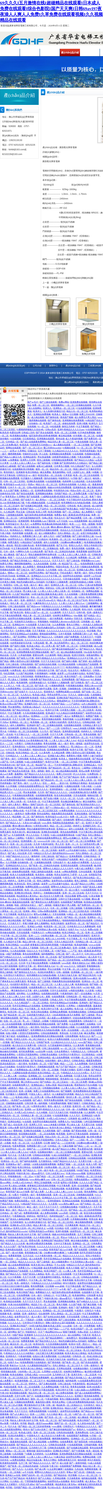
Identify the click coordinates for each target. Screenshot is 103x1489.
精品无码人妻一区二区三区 (61, 441)
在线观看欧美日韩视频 (23, 469)
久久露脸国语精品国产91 (39, 1365)
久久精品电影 (78, 481)
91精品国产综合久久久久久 (34, 1204)
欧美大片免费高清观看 (59, 1039)
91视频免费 (55, 963)
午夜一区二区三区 (25, 685)
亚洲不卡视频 (51, 777)
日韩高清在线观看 (65, 1432)
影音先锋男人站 (16, 1109)
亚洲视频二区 (23, 576)
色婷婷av (68, 618)
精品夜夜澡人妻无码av (28, 896)
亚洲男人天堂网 (28, 460)
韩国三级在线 (64, 655)
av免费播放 (13, 460)
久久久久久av (37, 710)
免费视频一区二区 (87, 557)
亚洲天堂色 (76, 1374)
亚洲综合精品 (44, 1057)
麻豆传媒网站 (89, 801)
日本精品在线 (17, 640)
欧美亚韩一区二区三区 (55, 926)
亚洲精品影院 (30, 457)
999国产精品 (83, 1170)
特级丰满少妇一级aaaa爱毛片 (31, 1173)
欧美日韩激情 (57, 923)
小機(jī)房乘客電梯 (60, 282)
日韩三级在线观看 (17, 606)
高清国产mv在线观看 (21, 1100)
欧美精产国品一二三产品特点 (34, 509)
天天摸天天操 (76, 1033)
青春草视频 (94, 579)
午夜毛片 (67, 877)
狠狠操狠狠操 (40, 960)
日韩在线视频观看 (50, 1033)
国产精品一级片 (57, 597)
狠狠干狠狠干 (74, 1103)
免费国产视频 (92, 716)
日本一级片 (43, 1170)
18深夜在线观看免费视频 (44, 1164)
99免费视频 (25, 1417)
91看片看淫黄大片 (17, 1207)
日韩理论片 (66, 728)
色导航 (9, 1039)
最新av (65, 414)
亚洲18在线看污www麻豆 (85, 978)
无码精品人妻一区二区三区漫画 (36, 1115)
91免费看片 (22, 1280)
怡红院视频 (9, 673)
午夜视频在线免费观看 (23, 795)
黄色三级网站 (43, 880)
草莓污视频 (28, 923)
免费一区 (95, 515)
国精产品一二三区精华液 (63, 1143)
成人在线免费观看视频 (19, 1265)
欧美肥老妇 (96, 1170)
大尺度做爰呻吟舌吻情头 (60, 1045)
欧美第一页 (87, 838)
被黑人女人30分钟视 (56, 938)
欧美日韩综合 (24, 1167)
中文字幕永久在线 (32, 1198)
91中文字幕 (11, 749)
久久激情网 (55, 612)
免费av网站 (64, 402)
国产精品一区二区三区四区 (85, 527)
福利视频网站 (48, 954)
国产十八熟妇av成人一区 (58, 807)
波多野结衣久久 (16, 539)
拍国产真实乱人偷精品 (34, 1274)
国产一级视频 (63, 1130)
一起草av (12, 451)
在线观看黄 (37, 1167)
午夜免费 (33, 679)
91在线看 (27, 1121)
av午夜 (63, 1289)
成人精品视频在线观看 (72, 652)
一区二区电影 (70, 789)
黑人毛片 (25, 524)
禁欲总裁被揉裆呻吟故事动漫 (42, 554)
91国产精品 (81, 835)
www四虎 (24, 944)
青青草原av (10, 496)
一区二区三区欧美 (85, 710)
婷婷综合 (50, 588)
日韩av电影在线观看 (37, 487)
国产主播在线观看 (48, 1383)
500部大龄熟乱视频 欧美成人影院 (47, 594)
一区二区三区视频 (81, 444)
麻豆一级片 (44, 585)
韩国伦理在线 (62, 566)
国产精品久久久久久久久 (23, 1042)
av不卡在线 (62, 521)
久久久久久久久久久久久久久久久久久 (43, 640)
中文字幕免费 (14, 713)
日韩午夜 (81, 612)
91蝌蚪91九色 (22, 551)
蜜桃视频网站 (57, 405)
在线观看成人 (23, 1036)
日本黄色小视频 (62, 466)
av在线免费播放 (31, 957)
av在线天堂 (56, 1371)
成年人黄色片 (14, 804)
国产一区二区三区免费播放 (83, 841)
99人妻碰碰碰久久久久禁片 (85, 539)
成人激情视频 (57, 1377)
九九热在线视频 (41, 563)
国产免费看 (20, 938)
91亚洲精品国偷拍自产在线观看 (42, 746)
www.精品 (43, 1249)
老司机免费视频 (26, 1051)
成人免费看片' (7, 1380)
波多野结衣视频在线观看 (47, 530)
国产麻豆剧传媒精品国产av (65, 649)
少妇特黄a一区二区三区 (29, 1371)
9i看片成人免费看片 (84, 868)
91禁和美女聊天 (41, 826)
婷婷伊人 (77, 826)
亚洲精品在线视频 (71, 1201)
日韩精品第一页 (74, 996)
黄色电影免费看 (92, 1396)
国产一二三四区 (77, 1140)
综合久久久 (32, 951)
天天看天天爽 (25, 1155)
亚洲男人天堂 (36, 1124)
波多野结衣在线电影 (73, 576)
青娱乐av (14, 1365)
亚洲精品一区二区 (81, 1243)
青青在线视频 (90, 734)
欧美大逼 (79, 1008)
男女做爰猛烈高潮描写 (79, 935)
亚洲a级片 (50, 713)
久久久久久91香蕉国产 (27, 557)
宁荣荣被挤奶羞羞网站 (36, 1481)
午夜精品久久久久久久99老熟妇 (56, 606)
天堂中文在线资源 (59, 990)
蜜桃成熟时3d (63, 701)
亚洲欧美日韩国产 (19, 1326)
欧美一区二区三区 (21, 1143)
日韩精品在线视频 (41, 1155)
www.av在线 (94, 944)
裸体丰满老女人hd (81, 963)
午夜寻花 (64, 1387)
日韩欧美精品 (90, 856)
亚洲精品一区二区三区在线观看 (58, 1310)
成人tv (67, 716)
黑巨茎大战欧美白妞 (24, 545)
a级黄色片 (19, 813)
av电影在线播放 (76, 990)
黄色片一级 (71, 597)
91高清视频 (17, 1454)
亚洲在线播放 (81, 813)
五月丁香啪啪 (44, 451)
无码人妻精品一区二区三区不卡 (67, 1365)
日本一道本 (9, 551)
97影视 (83, 1237)
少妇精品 (22, 1076)
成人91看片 (74, 890)
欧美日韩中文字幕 (50, 1008)
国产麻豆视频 (90, 1304)
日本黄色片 (5, 1216)
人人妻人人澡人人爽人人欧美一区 (74, 554)
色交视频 (91, 630)
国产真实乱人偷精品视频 (18, 1219)
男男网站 (32, 637)
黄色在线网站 (19, 798)
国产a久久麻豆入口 (19, 1414)
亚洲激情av (11, 1164)
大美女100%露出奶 (32, 823)
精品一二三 (9, 1097)
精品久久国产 (71, 1408)
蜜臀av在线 (82, 896)
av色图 (50, 1228)
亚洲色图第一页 (16, 737)
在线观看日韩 (96, 1240)
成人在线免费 (35, 1258)
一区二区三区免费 (40, 734)
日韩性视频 (23, 759)
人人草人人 (9, 685)
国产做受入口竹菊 (25, 658)
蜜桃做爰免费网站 (46, 566)
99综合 (81, 597)
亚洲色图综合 (19, 746)
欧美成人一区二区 (71, 1277)
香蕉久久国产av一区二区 (37, 612)
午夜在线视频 (81, 441)
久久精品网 (9, 512)
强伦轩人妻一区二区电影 (78, 1097)
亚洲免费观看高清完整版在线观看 (33, 652)
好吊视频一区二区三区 (84, 435)
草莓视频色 (43, 621)
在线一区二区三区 (67, 569)
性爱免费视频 (19, 1146)
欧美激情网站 (79, 1295)
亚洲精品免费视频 (42, 414)
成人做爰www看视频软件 (59, 1018)
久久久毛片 (75, 1115)
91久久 (83, 929)
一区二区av (28, 1176)
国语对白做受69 (44, 1451)
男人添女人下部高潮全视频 (21, 899)
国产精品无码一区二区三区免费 (54, 1219)
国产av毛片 (33, 402)
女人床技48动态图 (86, 1423)
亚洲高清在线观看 (70, 865)
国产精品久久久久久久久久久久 (46, 579)
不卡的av (4, 722)
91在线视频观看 (93, 429)
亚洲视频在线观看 (46, 438)
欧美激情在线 (82, 984)
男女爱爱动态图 (85, 1149)
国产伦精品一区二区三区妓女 (54, 1082)
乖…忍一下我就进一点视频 (36, 1021)
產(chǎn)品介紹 (70, 52)
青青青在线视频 (78, 1387)
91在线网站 (92, 1429)
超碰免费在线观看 (21, 871)
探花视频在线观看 (28, 1133)
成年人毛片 (49, 536)
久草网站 (22, 451)
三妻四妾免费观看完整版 (91, 594)
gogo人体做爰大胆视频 (84, 728)
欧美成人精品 (39, 694)
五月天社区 (28, 1255)
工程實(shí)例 (90, 52)
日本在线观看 (85, 871)
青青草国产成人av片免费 (18, 1191)
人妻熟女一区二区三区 (11, 911)
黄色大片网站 (38, 588)
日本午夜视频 (65, 634)
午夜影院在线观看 (21, 588)
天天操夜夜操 (73, 1478)
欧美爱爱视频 (73, 1188)
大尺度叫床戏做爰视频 (61, 847)
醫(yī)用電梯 (57, 287)
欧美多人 (56, 414)
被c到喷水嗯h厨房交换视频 (39, 1243)
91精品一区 (72, 914)
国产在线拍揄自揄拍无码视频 (18, 1237)
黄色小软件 (87, 609)
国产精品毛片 (93, 923)
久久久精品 (52, 1414)
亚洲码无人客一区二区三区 (64, 585)
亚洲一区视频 (60, 688)
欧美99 (72, 1344)
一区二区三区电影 (57, 499)
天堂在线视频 (95, 880)
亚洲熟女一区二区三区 (64, 408)
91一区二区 (43, 426)
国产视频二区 (29, 920)
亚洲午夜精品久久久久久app (71, 429)
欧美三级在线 (84, 505)
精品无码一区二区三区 (61, 469)
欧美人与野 (41, 512)
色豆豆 (81, 740)
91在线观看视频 (53, 481)
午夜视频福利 (41, 673)
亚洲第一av (30, 1109)
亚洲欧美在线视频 (36, 481)
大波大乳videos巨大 (46, 600)
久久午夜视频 (14, 1277)
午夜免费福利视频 (58, 1103)
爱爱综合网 (38, 655)
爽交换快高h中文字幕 (21, 990)
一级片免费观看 (55, 618)
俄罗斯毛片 (42, 1216)
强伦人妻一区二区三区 (21, 603)
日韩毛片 (89, 1310)
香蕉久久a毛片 (76, 545)
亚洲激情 (20, 472)
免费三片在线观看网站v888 (46, 1091)
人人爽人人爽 (10, 1076)
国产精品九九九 (87, 649)
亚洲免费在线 (82, 1432)
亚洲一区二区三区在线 (21, 844)
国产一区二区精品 (71, 512)
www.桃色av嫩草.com (40, 1179)
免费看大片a (64, 1121)
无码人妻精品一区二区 (68, 533)
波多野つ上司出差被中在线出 (71, 673)
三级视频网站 (92, 603)
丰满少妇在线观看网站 (19, 1304)
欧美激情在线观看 (9, 1463)
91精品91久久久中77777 (53, 667)
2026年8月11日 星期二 (58, 25)
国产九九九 (18, 1469)
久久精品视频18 (11, 509)
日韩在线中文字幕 (46, 670)
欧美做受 (34, 698)
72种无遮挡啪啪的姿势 (30, 518)
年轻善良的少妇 (61, 490)
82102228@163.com (12, 154)
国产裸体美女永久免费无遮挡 (45, 902)
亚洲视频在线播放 (44, 493)
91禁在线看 (39, 643)
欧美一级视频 (14, 1313)
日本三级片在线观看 (22, 929)
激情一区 (50, 771)
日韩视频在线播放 (51, 1088)
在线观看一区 (31, 533)
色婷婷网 (66, 481)
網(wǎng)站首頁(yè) (10, 53)
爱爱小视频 (17, 1188)
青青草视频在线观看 (45, 545)
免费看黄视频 (15, 1255)
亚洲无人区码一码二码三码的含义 (30, 1039)
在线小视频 (11, 1033)
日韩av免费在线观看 (47, 911)
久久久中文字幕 (79, 1039)
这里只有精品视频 (89, 533)
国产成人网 (40, 1469)
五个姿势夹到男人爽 (90, 844)
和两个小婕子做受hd (92, 755)
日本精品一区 (12, 441)
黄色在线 (60, 438)
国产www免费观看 (45, 1484)
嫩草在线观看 (23, 969)
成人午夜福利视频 (74, 438)
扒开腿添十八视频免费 (32, 478)
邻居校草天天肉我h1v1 (41, 444)
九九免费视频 (59, 624)
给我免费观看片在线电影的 (33, 1362)
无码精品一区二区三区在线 (89, 1176)
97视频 (55, 463)
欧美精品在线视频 (93, 902)
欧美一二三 (75, 524)
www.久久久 (13, 676)
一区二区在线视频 (46, 1133)
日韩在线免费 (89, 688)
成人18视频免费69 (47, 533)
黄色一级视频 (88, 524)
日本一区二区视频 (59, 908)
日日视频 (74, 414)
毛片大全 (12, 1155)
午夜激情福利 (67, 993)
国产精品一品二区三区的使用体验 (30, 768)
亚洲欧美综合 (40, 618)
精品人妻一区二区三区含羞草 (37, 615)
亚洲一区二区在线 (48, 957)
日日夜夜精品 (29, 438)
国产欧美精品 (37, 1060)
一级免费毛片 (71, 1338)
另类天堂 (78, 618)
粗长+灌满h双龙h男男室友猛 (76, 515)
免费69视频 (30, 813)
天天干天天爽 (19, 719)
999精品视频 (33, 780)
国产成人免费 (34, 1048)
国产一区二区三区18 (32, 448)
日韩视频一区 (88, 621)
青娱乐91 (4, 1441)
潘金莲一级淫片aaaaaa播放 (40, 1423)
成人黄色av (41, 499)
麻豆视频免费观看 (84, 1222)
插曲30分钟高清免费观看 (60, 487)
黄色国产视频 (67, 417)
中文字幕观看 (83, 426)
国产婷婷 (83, 661)
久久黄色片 (95, 1332)
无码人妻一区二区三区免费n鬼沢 (56, 948)
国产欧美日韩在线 (27, 1246)
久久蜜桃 (36, 609)
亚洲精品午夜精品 (79, 783)
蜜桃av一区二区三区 (18, 573)
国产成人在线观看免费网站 (33, 441)
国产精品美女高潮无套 (19, 771)
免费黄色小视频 (74, 755)
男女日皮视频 (54, 969)
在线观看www (37, 1158)
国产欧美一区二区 (21, 1106)
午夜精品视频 (44, 819)
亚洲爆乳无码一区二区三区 (37, 704)
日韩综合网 (93, 1051)
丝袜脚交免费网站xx (63, 615)
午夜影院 (60, 1005)
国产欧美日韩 (17, 612)
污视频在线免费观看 (90, 566)
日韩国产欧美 (43, 1042)
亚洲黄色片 (11, 1356)
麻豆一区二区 (86, 859)
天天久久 (72, 694)
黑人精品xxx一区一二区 (82, 746)
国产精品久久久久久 (41, 649)
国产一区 (55, 652)
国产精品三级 (95, 463)
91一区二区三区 (85, 448)
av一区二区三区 (68, 1048)
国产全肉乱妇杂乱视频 (46, 664)
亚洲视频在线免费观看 (73, 420)
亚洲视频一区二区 (9, 948)
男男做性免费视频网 (40, 1377)
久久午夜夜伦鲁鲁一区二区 (46, 1237)
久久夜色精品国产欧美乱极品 (64, 509)
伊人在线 (43, 454)
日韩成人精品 (17, 1008)
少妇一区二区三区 (60, 841)
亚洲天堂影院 (78, 655)
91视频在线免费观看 (24, 1402)
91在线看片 (53, 1411)
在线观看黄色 (75, 1021)
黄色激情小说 (67, 1079)
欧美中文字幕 (52, 710)
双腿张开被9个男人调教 (64, 905)
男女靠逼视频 (44, 457)
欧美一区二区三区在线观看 (86, 475)
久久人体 (45, 527)
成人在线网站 (35, 408)
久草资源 (67, 475)
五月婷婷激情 (17, 1222)
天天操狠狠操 (17, 1289)
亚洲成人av (62, 829)
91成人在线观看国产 (35, 762)
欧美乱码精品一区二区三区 (79, 667)
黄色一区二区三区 (28, 1057)
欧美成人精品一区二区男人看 (41, 646)
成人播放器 (9, 554)
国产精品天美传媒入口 (21, 560)
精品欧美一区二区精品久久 (69, 1405)
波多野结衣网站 (36, 573)
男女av (42, 728)
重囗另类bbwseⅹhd (52, 448)
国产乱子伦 (62, 545)
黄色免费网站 (91, 1191)
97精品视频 (37, 1268)
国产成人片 (21, 554)
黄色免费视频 (37, 1286)
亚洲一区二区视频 (93, 932)
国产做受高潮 (81, 1441)
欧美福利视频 (81, 944)
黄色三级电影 (81, 880)
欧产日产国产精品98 (69, 777)
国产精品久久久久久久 (57, 792)
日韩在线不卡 (59, 862)
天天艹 (41, 1332)
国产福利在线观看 (29, 1161)
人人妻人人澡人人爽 (64, 984)
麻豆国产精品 (31, 1188)
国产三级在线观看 (48, 402)
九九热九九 (26, 694)
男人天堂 (74, 566)
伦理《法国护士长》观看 (79, 472)
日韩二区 (18, 585)
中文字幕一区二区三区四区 (14, 935)
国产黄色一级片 (9, 759)
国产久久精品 (45, 1478)
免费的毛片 (86, 670)
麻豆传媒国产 (56, 716)
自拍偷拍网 (13, 728)
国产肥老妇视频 (79, 1130)
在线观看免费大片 (38, 987)
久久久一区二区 (68, 798)
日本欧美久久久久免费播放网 (81, 926)
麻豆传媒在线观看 (22, 609)
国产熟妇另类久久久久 (50, 679)
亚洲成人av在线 (13, 1475)
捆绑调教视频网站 (23, 563)
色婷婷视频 (17, 533)
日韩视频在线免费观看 (62, 460)
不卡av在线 (59, 1265)
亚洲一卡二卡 (72, 844)
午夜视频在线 (19, 1216)
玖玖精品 (59, 1228)
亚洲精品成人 (90, 765)
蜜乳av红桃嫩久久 (72, 838)
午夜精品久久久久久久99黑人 (75, 1073)
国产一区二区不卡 (75, 954)
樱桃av (26, 804)
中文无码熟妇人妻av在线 (45, 929)
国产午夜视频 (78, 1451)
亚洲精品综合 (10, 521)
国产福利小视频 (18, 646)
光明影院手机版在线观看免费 (55, 1347)
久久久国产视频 (11, 490)
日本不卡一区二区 (17, 487)
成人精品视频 (38, 417)
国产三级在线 (73, 560)
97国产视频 (53, 1063)
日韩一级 (92, 1130)
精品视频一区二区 (21, 816)
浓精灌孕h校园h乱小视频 (64, 457)
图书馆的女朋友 (80, 1258)
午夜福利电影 (66, 944)
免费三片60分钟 (87, 414)
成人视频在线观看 (62, 444)
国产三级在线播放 (67, 1319)
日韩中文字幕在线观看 (70, 899)
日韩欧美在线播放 (33, 743)
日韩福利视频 (90, 1444)
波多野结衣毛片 (22, 1316)
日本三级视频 (17, 762)
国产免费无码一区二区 (77, 737)
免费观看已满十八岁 (32, 536)
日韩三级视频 (51, 759)
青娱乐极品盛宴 (78, 1137)
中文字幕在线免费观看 (11, 615)
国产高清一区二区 (25, 765)
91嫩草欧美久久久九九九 (45, 603)
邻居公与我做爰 (81, 606)
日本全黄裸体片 (62, 1051)
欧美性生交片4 (25, 914)
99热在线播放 (95, 1441)
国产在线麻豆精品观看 (32, 505)
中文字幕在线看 (73, 1286)
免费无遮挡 (13, 542)
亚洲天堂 (95, 935)
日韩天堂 (42, 1045)
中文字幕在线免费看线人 (49, 920)
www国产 (70, 1176)
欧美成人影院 (25, 1432)
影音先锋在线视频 (63, 795)
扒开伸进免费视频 (87, 432)
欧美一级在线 (7, 545)
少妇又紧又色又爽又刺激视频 (49, 1353)
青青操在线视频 (13, 566)
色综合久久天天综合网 (71, 530)
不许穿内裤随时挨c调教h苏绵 (85, 701)
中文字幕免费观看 (51, 978)
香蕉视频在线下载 (33, 1252)
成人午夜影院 (29, 670)
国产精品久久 (30, 1170)
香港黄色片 (49, 691)
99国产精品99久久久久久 (18, 856)
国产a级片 (57, 819)
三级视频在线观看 (15, 515)
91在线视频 (15, 438)
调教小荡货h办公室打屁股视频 (25, 661)
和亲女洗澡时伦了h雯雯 (65, 874)
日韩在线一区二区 (73, 734)
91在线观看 (31, 624)
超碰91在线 (83, 694)
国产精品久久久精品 (84, 460)
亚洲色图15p (6, 789)
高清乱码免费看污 (46, 972)
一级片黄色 (34, 1027)
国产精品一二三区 (52, 1280)
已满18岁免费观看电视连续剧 (77, 640)
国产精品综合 (60, 1475)
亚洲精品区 (87, 1115)
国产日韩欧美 (77, 682)
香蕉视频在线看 (93, 1045)
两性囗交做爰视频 (43, 1182)
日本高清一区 (34, 801)
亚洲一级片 (39, 807)
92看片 (15, 1194)
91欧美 (96, 1115)
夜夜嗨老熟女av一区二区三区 (49, 676)
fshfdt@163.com (16, 149)
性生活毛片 (73, 670)
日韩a (81, 585)
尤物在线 (10, 752)
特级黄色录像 (76, 1112)
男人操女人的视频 (17, 1185)
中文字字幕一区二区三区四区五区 (41, 810)
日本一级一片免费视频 (77, 1109)
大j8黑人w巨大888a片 (24, 1112)
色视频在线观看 (92, 454)
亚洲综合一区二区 (91, 981)
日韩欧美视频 (86, 646)
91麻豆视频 (67, 1146)
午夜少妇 (4, 1393)
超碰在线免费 (69, 423)
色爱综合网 (15, 432)
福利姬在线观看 (8, 1444)
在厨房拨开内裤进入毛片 (39, 1015)
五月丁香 (23, 1463)
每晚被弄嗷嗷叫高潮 (34, 777)
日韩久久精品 (7, 1316)
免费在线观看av (82, 1179)
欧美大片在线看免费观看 (22, 874)
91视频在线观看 (72, 786)
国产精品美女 (52, 573)
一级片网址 (89, 798)
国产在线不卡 (27, 499)
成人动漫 (64, 1463)
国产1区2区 (61, 670)
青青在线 (32, 981)
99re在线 (88, 652)
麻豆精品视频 (65, 435)
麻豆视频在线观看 (51, 609)
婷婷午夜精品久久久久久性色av (50, 658)
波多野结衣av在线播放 (62, 880)
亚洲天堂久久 (75, 722)
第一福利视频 (41, 1103)
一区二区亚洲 (78, 1164)
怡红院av (45, 1027)
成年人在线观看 (51, 542)
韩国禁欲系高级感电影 (63, 823)
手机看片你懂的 (68, 1069)
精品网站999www (53, 1332)
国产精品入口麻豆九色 (11, 457)
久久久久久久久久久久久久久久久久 (30, 789)
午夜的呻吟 (79, 1298)
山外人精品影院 (89, 704)
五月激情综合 (45, 1161)
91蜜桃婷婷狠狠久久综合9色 (30, 429)
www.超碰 (60, 1286)
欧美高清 (4, 432)
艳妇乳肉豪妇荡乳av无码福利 (31, 582)
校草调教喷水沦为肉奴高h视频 (76, 502)
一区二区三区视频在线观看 (78, 405)
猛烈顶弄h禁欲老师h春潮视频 (43, 435)
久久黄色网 (44, 752)
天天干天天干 (59, 560)
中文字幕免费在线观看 (90, 762)
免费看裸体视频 (31, 1213)
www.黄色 (46, 823)
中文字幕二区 (35, 1280)
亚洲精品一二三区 (40, 716)
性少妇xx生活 (54, 1487)
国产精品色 (55, 731)
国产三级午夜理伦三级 (83, 536)
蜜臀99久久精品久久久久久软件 (58, 868)
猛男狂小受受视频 (69, 1182)
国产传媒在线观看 (54, 786)
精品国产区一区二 (71, 563)
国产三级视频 (87, 1188)
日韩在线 (71, 505)
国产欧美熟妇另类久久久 (89, 804)
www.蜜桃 (57, 1426)
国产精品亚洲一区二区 (15, 1015)
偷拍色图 (82, 1460)
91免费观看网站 (13, 688)
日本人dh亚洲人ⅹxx (55, 1173)
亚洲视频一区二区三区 (82, 972)
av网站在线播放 (53, 932)
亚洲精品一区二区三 (20, 722)
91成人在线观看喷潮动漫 (63, 835)
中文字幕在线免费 (20, 548)
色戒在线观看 (10, 1387)
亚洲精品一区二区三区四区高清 (74, 911)
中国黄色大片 (38, 932)
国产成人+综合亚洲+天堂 (20, 853)
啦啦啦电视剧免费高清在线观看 (77, 920)
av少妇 (86, 987)
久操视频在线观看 (43, 862)
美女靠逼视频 (7, 1411)
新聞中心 (50, 52)
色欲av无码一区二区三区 (82, 490)
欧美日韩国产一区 (73, 676)
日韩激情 (58, 637)
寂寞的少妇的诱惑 (58, 722)
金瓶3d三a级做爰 (8, 466)
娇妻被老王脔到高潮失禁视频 (44, 944)
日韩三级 (60, 588)
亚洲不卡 (90, 823)
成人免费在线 (80, 1198)
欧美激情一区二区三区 (60, 539)
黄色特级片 (9, 472)
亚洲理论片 (9, 1310)
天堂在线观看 (80, 795)
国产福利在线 (44, 463)
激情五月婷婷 (68, 426)
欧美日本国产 (48, 859)
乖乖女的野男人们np (57, 694)
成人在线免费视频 (61, 1057)
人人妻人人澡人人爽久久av (23, 463)
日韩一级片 (13, 600)
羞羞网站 (19, 774)
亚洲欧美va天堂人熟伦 (21, 1225)
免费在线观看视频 (38, 1411)
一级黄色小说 (10, 1158)
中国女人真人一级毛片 (40, 1094)
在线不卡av (73, 929)
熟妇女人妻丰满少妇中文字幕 (22, 1234)
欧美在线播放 (17, 1374)
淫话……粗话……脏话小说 (55, 783)
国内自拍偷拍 (51, 478)
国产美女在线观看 (45, 432)
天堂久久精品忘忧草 (64, 941)
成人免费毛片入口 (87, 1118)
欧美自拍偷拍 (85, 789)
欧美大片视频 (73, 1268)
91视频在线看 (69, 448)
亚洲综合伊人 (17, 1390)
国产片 (21, 1332)
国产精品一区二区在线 (75, 917)
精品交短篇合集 (65, 1085)
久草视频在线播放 (79, 1219)
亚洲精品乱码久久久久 (17, 865)
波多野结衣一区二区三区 (82, 1231)
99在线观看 (55, 426)
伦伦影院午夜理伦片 (20, 984)
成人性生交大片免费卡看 (52, 896)
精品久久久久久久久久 (74, 1255)
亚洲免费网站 (88, 1487)
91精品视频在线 (34, 798)
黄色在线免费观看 (69, 832)
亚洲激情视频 (48, 1005)
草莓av (69, 1472)
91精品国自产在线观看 (31, 542)
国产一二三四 (53, 728)
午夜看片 (30, 838)
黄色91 (26, 1429)
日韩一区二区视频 (50, 1069)
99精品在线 (49, 1368)
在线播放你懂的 (45, 1152)
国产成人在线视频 (26, 466)
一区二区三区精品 (40, 1002)
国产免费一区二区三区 (67, 646)
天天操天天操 (44, 624)
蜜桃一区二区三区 (9, 518)
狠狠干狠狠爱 (69, 1332)
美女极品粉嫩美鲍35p (71, 801)
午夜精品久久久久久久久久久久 (15, 1118)
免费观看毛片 (10, 627)
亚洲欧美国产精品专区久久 (70, 698)
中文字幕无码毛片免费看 (26, 850)
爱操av (89, 1298)
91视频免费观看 (57, 685)
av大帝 (34, 1219)
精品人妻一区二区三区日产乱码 (72, 600)
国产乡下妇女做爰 (90, 1268)
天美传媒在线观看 (72, 579)
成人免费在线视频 (49, 1213)
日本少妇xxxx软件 (93, 954)
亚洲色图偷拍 (56, 789)
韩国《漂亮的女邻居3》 (26, 905)
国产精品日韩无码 (87, 975)
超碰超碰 (94, 1133)
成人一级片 (63, 743)
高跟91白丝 (95, 969)
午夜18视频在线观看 (36, 502)
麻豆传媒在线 (33, 527)
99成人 (85, 579)
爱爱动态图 (30, 539)
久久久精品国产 (22, 1002)
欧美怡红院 (20, 883)
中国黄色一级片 (33, 859)
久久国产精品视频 (21, 594)
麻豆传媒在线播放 (80, 1240)
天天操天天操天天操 (67, 975)
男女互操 (20, 512)
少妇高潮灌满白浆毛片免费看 (83, 792)
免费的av (92, 1341)
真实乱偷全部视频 (71, 1487)
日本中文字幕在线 (62, 1243)
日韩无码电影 (27, 676)
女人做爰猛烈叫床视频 (63, 1094)
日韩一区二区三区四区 (15, 481)
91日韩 (28, 1140)
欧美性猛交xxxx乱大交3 (15, 484)
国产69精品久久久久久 (11, 957)
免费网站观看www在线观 (68, 691)
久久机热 (29, 1469)
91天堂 (96, 993)
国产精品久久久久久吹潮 (13, 1243)
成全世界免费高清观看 (54, 1268)
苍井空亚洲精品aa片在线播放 (24, 634)
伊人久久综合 (79, 774)
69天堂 (56, 1182)
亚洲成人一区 (27, 490)
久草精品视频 (59, 1478)
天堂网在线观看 (24, 807)
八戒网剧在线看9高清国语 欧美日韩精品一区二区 (64, 496)
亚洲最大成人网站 (86, 569)
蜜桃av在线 (59, 737)
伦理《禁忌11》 (39, 1201)
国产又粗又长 (23, 569)
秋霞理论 (8, 585)
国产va (7, 835)
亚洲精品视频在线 (36, 938)
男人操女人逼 (30, 591)
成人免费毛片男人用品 (86, 417)
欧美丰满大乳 (19, 832)
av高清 (98, 460)
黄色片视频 (62, 1304)
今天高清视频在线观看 (34, 713)
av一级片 (32, 475)
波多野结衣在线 (93, 713)
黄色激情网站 (59, 472)
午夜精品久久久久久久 (38, 908)
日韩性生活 (22, 475)
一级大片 (58, 917)
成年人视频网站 (18, 725)
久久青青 (4, 463)
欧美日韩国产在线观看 (38, 999)
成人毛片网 (19, 527)
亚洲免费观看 (68, 679)
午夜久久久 (73, 1237)
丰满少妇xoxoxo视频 (76, 1173)
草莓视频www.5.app (90, 560)
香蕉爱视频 (81, 551)
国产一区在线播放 (83, 993)
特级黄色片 (64, 478)
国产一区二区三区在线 (16, 1408)
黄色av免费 (84, 771)
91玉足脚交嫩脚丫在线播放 (88, 719)
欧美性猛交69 (12, 524)
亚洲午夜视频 (62, 1231)
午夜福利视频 (84, 1048)
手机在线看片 (66, 573)
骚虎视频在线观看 (38, 420)
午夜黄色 (14, 1423)
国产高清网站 (20, 637)
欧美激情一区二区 (38, 1063)
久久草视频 (11, 786)
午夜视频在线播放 (75, 685)
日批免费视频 (23, 1295)
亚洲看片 (79, 1396)
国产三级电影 (44, 981)
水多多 (57, 871)
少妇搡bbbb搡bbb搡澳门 (71, 542)
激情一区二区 (42, 469)
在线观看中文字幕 (27, 627)
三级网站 (86, 768)
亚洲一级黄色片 (28, 600)
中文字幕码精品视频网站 (82, 1347)
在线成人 (4, 603)
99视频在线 (66, 978)
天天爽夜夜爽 (72, 1225)
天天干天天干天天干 (49, 1207)
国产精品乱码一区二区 (59, 768)
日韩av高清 (50, 429)
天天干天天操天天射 (51, 661)
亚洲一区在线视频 (89, 777)
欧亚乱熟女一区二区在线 (50, 475)
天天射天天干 (87, 637)
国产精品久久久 (45, 637)
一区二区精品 (21, 1258)
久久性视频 (51, 569)
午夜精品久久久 (78, 1051)
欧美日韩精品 (32, 472)
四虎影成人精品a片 (32, 707)
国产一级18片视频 (15, 1252)
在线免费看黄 (91, 698)
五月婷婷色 (38, 1454)
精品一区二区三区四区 (55, 505)
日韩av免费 (13, 1127)
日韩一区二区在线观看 (77, 627)
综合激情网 (44, 1313)
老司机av (8, 1228)
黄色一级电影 (76, 743)
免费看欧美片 (58, 557)
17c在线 (97, 786)
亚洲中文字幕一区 (27, 880)
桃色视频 (18, 1347)
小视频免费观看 (84, 1005)
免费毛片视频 (95, 627)
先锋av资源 (47, 518)
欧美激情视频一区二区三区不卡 (30, 1380)
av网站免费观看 (70, 871)
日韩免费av (88, 676)
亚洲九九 (47, 408)
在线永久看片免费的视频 (45, 1356)
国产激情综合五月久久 (25, 972)
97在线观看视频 (84, 408)
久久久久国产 (10, 1246)
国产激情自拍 (38, 816)
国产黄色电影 (54, 1362)
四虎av (31, 484)
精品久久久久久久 (42, 560)
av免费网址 (35, 524)
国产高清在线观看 (90, 1362)
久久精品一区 (84, 484)
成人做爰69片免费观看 (78, 862)
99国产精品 (18, 1140)
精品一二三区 (67, 1063)
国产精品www (33, 606)
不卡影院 (45, 835)
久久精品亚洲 (53, 502)
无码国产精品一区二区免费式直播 (70, 493)
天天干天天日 (92, 893)
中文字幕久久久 (22, 734)
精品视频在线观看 (55, 1380)
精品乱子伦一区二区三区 (43, 1304)
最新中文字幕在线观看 (46, 899)
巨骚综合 (32, 451)
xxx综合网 (40, 1051)
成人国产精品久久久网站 (83, 883)
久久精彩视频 (49, 1130)
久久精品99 (42, 539)
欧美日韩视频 (55, 512)
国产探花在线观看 (25, 493)
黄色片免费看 (95, 600)
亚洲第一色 (55, 563)
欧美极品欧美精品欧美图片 (55, 524)
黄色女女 (76, 768)
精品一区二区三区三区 (42, 984)
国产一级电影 (45, 905)
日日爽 (46, 1143)
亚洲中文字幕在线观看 (78, 1133)
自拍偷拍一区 (35, 423)
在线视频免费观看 (44, 795)
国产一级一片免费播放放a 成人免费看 (22, 1069)
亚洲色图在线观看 (71, 731)
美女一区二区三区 (39, 597)
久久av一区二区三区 (88, 1475)
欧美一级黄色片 (22, 1283)
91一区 (59, 966)
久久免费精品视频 (50, 1387)
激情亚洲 (98, 1149)
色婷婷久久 (15, 536)
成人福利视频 (95, 1377)
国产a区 (18, 1213)
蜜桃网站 (8, 527)
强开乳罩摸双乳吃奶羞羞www (34, 1127)
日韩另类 (29, 1103)
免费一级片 (65, 548)
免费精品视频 (93, 591)
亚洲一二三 (34, 935)
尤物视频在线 (74, 688)
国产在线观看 (33, 496)
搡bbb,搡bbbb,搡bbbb (61, 527)
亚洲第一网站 (30, 911)
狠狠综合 (29, 530)
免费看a (58, 515)
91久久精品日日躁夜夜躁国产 (70, 713)
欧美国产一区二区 (52, 423)
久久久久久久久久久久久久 (28, 1310)
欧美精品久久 (17, 530)
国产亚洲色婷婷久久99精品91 (73, 463)
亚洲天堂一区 (79, 1106)
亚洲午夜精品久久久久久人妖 (50, 1109)
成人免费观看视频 (36, 1079)
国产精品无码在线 (21, 710)
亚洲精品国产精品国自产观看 (55, 1240)
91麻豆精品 (59, 1457)
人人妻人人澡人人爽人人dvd (63, 740)
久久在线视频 (71, 594)
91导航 (74, 478)
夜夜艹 (92, 496)
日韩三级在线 (48, 856)
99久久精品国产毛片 (81, 466)
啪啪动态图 (93, 795)
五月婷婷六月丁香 (61, 1374)
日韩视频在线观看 (19, 987)
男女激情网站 (14, 707)
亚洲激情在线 (79, 487)
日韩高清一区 (79, 1356)
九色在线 (9, 1359)
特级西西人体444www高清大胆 (65, 621)
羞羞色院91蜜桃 (43, 1402)
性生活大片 (60, 518)
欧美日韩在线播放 (40, 1012)
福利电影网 (71, 1380)
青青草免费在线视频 (54, 1100)
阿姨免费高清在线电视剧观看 (66, 981)
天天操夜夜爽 (18, 835)
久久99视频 (42, 1112)
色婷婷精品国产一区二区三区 (63, 1216)
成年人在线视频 (41, 990)
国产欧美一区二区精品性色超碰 (59, 551)
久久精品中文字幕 (12, 941)
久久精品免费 (36, 551)
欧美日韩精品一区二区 (27, 752)
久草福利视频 (25, 655)
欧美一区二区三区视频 (66, 432)
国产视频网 (66, 1091)
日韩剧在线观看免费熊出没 (31, 786)
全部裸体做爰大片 (38, 682)
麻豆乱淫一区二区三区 (21, 1344)
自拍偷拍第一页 (25, 862)
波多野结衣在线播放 (70, 1411)
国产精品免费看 (74, 518)
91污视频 (86, 899)
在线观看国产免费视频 (72, 902)
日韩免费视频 (72, 1036)
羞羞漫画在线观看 (21, 902)
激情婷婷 (35, 856)
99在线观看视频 (94, 1158)
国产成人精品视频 (38, 1441)
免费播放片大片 (43, 1292)
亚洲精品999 (18, 624)
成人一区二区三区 (80, 643)
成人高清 (92, 957)
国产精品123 (62, 856)
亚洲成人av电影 (35, 926)
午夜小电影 (5, 533)
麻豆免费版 (46, 472)
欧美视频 (61, 1133)
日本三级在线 (12, 664)
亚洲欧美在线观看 (50, 832)
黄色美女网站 (59, 1402)
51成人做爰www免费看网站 (87, 1390)
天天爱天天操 (80, 1076)
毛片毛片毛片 (7, 630)
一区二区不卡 (21, 917)
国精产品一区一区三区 (65, 1423)
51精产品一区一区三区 (84, 1414)
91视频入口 (64, 746)
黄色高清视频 (78, 548)
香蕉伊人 (81, 1429)
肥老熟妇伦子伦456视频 (86, 1085)
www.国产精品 (85, 1042)
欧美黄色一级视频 (44, 874)
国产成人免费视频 (64, 1076)
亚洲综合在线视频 (68, 484)
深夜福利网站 (93, 655)
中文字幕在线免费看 (83, 1274)
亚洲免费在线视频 (79, 402)
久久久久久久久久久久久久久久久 (24, 978)
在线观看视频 (51, 1319)
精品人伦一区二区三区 (77, 411)
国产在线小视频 (51, 798)
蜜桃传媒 (18, 1130)
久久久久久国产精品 (89, 1182)
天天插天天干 (14, 923)
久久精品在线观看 (67, 664)
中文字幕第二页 (74, 938)
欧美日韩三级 (23, 877)
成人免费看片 (88, 512)
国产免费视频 (83, 1307)
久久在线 (78, 1191)
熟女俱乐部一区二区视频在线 (44, 548)
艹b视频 (28, 1454)
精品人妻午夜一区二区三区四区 (38, 941)
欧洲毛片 (93, 423)
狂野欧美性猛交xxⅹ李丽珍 (42, 1231)
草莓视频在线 (93, 966)
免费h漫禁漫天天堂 (67, 1460)
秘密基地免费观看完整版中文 (15, 597)
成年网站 (21, 993)
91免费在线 (15, 670)
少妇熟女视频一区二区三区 (54, 935)
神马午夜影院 (69, 1283)
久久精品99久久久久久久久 (65, 451)
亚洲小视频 (82, 423)
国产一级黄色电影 (28, 819)
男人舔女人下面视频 (18, 679)
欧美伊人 (37, 411)
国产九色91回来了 (39, 1429)
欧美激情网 (22, 682)
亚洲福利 (31, 725)
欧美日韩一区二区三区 (59, 987)
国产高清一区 (41, 685)
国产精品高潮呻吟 (54, 1338)
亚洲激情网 (24, 521)
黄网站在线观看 (13, 448)
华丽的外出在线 (30, 454)
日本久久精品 (62, 1140)
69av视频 (78, 615)
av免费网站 (53, 1441)
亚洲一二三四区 (38, 1414)
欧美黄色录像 (42, 847)
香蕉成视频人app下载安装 (43, 521)
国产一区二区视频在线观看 (49, 725)
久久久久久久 (36, 691)
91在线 (49, 1051)
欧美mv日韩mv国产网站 (11, 704)
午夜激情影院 (79, 1383)
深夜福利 (81, 966)
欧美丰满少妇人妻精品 (61, 1127)
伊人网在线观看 (8, 1173)
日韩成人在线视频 (90, 1316)
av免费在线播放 (67, 810)
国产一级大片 (85, 478)
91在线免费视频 (23, 1359)
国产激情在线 (52, 417)
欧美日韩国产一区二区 (82, 1329)
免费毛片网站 (7, 563)
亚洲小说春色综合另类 (31, 868)
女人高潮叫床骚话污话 (54, 411)
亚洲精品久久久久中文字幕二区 (46, 576)
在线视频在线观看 (73, 725)
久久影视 (89, 990)
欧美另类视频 (84, 1319)
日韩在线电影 (27, 664)
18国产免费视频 (63, 536)
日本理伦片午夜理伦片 (15, 975)
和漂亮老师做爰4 (88, 451)
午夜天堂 (86, 1335)
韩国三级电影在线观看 (42, 871)
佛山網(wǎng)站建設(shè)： (77, 382)
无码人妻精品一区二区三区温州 (65, 1313)
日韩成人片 (49, 1295)
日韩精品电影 (89, 722)
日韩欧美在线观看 (57, 1444)
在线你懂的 (50, 1060)
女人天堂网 (26, 1329)
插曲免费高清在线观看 (80, 759)
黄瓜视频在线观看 (90, 1201)
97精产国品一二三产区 (66, 951)
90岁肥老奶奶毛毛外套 (21, 643)
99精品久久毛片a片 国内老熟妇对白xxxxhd (53, 853)
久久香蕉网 (36, 1143)
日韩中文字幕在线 (19, 1447)
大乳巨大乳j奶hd (27, 1484)
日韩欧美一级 (76, 1213)
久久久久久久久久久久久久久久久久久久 (66, 630)
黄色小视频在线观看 (70, 1399)
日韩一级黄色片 (92, 1365)
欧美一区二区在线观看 (29, 1387)
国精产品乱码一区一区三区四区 (45, 804)
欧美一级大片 (30, 585)
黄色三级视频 (43, 460)
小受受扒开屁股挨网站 (29, 1033)
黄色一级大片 (54, 1106)
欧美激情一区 (25, 960)
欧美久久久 (85, 1036)
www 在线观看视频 (78, 521)
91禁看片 (19, 743)
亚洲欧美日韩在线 (29, 728)
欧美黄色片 (31, 1478)
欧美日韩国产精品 (25, 1292)
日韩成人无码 (28, 432)
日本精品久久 (12, 755)
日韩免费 (91, 1295)
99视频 (95, 472)
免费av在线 (93, 929)
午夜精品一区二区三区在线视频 (23, 731)
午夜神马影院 (47, 844)
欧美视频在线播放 (19, 435)
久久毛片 (12, 698)
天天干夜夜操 (39, 630)
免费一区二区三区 (41, 405)
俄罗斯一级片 (81, 573)
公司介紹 (30, 52)
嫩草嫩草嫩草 (95, 606)
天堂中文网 (20, 1396)
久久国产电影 (75, 1304)
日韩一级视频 (63, 972)
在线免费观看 (58, 996)
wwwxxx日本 (44, 841)
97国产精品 (93, 493)
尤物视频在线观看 (92, 530)
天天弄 (13, 655)
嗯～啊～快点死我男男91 (58, 643)
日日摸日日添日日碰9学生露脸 (37, 688)
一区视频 (5, 1042)
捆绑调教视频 (14, 454)
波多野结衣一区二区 (75, 923)
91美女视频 (94, 896)
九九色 (80, 798)
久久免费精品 (33, 993)
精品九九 (79, 1094)
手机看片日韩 (27, 847)
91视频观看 (6, 609)
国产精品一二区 (82, 1146)
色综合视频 (70, 896)
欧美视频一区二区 (39, 722)
